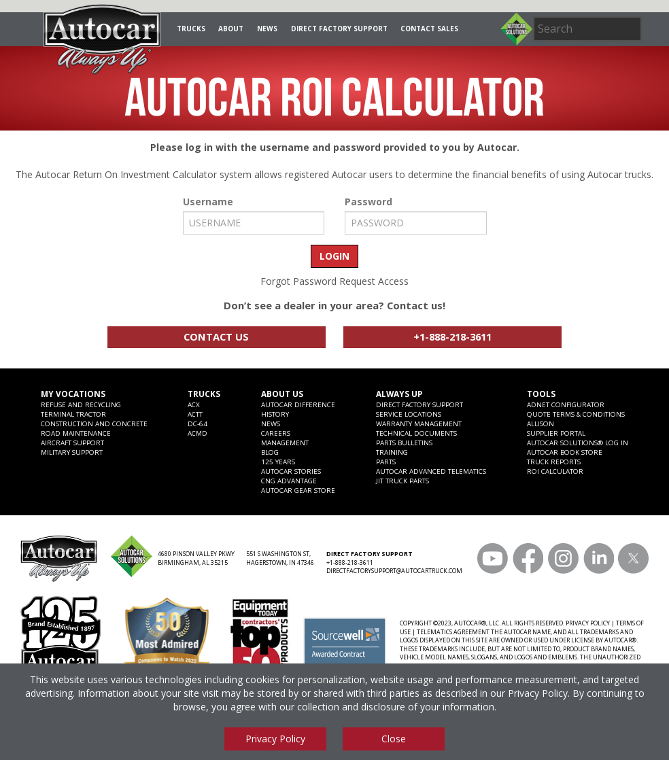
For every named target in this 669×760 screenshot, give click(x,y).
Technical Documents (416, 433)
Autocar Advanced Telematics (431, 471)
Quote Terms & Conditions (576, 414)
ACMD (197, 433)
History (275, 414)
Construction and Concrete (94, 423)
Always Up (399, 393)
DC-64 (197, 423)
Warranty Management (419, 423)
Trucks (191, 28)
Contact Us (216, 336)
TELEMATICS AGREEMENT (453, 632)
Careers (275, 433)
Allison (540, 423)
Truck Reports (554, 461)
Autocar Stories (291, 471)
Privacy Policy (538, 693)
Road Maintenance (76, 433)
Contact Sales (429, 28)
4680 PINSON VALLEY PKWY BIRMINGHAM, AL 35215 (196, 558)
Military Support (72, 452)
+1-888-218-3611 (452, 336)
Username (208, 202)
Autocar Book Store (564, 452)
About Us (282, 393)
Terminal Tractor (73, 414)
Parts (386, 461)
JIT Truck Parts (402, 480)
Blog (270, 452)
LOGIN (334, 255)
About (230, 28)
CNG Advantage (289, 480)
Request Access (374, 281)
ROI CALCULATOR (555, 471)
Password (368, 202)
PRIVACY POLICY (588, 623)
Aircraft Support (72, 442)
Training (392, 452)
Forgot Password (298, 281)
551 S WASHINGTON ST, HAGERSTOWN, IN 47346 (280, 558)
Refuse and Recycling (81, 404)
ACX (194, 404)
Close (393, 738)
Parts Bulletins (404, 442)
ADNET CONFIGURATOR (565, 404)
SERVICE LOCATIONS (408, 414)
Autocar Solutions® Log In (577, 442)
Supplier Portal (556, 433)
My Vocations (73, 393)
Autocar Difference (298, 404)
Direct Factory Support (339, 28)
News (267, 28)
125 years (278, 461)
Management (285, 442)
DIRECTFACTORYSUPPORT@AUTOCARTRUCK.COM (394, 571)
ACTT (195, 414)
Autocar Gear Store (298, 490)
